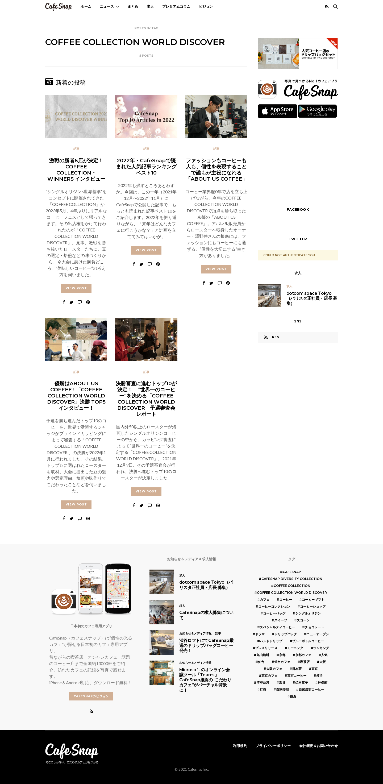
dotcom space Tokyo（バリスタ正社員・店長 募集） (311, 298)
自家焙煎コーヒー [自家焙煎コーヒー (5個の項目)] (311, 689)
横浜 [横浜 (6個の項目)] (319, 676)
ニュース (107, 6)
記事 (76, 149)
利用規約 (240, 746)
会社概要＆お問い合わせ (318, 746)
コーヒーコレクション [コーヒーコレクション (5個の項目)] (274, 606)
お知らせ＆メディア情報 (195, 633)
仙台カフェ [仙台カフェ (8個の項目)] (282, 662)
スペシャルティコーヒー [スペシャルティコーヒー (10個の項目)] (277, 627)
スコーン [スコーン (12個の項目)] (303, 620)
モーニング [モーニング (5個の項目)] (295, 648)
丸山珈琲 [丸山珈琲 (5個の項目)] (262, 655)
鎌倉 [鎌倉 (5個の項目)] (293, 696)
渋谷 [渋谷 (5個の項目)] (282, 683)
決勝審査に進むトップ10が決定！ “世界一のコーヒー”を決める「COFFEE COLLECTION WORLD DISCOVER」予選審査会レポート (146, 401)
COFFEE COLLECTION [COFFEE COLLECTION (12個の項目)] (292, 586)
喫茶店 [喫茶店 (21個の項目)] (305, 662)
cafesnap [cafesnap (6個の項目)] (292, 572)
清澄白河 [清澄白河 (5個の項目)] (262, 683)
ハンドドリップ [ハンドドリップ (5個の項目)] (271, 641)
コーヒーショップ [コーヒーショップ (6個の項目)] (313, 606)
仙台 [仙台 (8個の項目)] (261, 662)
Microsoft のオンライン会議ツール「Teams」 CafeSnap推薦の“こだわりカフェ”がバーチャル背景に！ (205, 680)
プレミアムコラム (176, 6)
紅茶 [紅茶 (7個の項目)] (263, 689)
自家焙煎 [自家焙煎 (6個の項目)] (282, 689)
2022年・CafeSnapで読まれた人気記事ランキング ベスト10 (146, 166)
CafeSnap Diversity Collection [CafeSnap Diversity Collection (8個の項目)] (291, 579)
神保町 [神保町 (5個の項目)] (322, 683)
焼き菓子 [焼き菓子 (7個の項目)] (301, 683)
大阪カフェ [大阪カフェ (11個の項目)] (274, 669)
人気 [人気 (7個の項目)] (324, 655)
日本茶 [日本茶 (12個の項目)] (297, 669)
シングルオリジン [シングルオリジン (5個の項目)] (308, 613)
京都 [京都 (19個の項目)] (282, 655)
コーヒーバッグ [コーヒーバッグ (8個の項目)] (274, 613)
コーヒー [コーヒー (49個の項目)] (285, 600)
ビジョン (206, 6)
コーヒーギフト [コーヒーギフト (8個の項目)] (313, 600)
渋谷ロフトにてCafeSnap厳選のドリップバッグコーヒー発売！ (206, 645)
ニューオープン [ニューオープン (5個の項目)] (318, 634)
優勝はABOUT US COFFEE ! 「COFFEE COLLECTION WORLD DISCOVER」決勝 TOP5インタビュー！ (76, 398)
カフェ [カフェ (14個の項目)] (264, 600)
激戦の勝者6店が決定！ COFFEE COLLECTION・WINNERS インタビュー (76, 169)
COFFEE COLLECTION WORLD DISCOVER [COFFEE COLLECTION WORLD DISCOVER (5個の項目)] (292, 593)
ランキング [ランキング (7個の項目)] (321, 648)
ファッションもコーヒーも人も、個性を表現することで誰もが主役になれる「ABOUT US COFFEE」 (216, 169)
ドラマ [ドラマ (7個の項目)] (260, 634)
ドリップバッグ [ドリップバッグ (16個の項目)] (285, 634)
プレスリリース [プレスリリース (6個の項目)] (266, 648)
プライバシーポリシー (273, 746)
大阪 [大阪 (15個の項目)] (322, 662)
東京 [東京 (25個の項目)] (314, 669)
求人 (150, 6)
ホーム (86, 6)
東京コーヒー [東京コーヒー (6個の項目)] (296, 676)
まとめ (133, 6)
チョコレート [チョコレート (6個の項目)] (314, 627)
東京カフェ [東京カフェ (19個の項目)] (269, 676)
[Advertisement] (298, 162)
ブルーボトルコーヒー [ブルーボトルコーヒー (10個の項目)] (308, 641)
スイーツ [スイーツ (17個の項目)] (280, 620)
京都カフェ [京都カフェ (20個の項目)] (303, 655)
